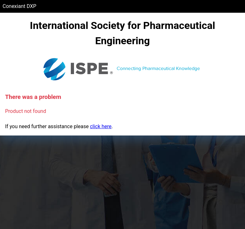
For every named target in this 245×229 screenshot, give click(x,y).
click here (101, 126)
